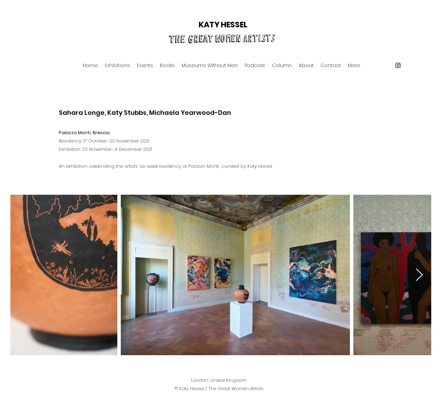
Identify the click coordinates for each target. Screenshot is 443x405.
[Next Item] (419, 275)
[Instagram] (398, 65)
